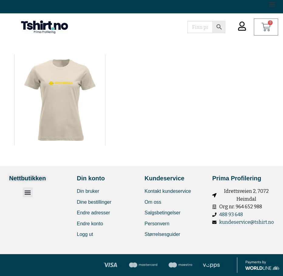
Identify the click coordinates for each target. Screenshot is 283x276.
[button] (28, 192)
